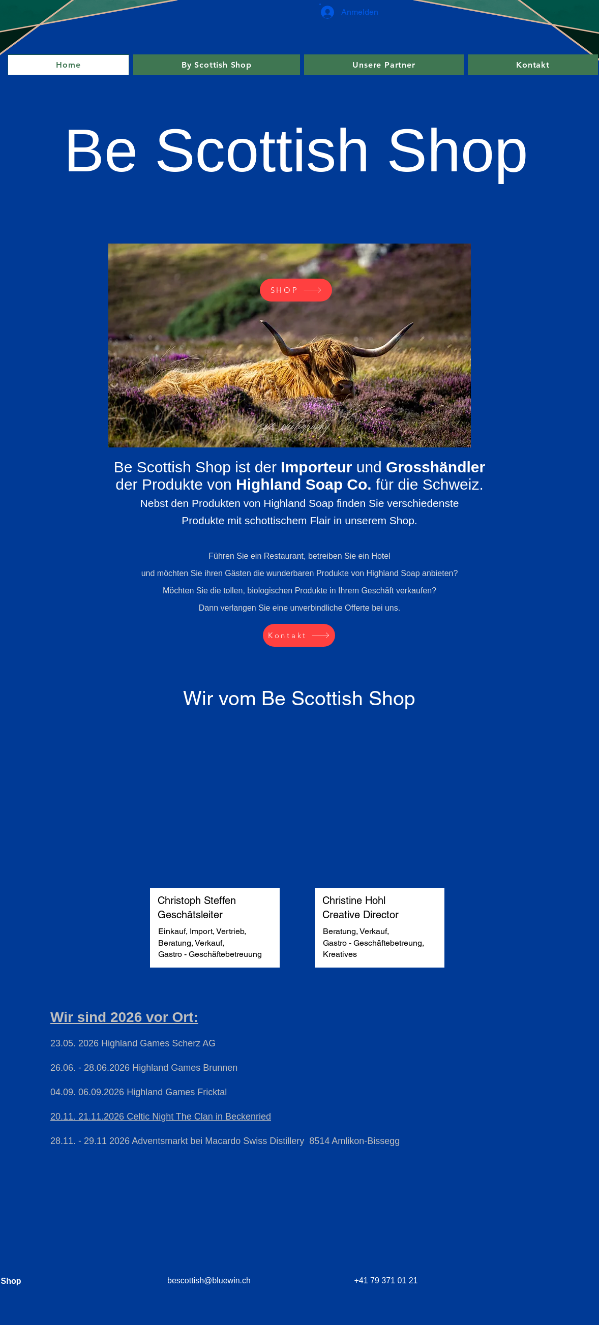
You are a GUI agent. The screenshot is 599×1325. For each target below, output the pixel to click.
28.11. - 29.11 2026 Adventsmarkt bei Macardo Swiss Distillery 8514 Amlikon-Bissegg (225, 1141)
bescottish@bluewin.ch (209, 1280)
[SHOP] (296, 290)
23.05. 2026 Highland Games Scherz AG (133, 1043)
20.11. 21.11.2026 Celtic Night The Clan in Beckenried (160, 1116)
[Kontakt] (299, 635)
